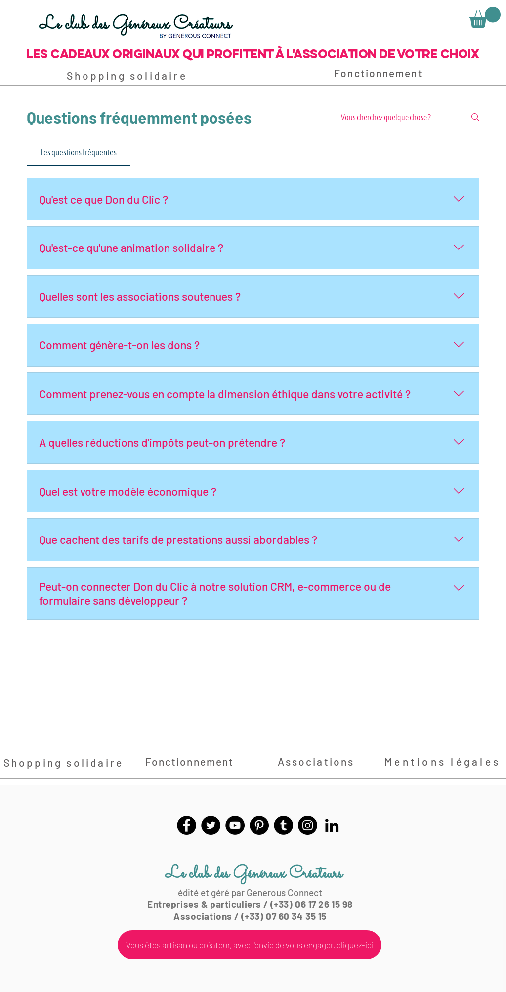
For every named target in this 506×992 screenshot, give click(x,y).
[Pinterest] (259, 825)
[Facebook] (186, 825)
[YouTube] (235, 825)
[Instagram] (307, 825)
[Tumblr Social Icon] (283, 825)
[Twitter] (210, 825)
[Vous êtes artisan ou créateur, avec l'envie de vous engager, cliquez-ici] (249, 944)
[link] (485, 17)
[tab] (78, 152)
